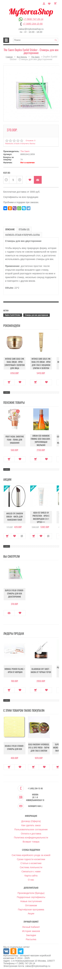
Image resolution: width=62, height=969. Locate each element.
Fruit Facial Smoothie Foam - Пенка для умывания (15, 439)
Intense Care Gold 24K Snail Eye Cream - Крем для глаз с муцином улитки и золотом (41, 362)
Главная (9, 57)
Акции (31, 911)
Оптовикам (31, 903)
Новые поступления (31, 899)
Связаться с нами (31, 869)
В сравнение (21, 534)
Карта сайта (31, 873)
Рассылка (31, 937)
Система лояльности (31, 865)
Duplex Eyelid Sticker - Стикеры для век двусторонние (14, 593)
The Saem (35, 57)
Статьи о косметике (31, 861)
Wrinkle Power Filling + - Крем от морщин (14, 670)
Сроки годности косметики (31, 857)
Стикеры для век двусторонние (36, 313)
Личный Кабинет (31, 925)
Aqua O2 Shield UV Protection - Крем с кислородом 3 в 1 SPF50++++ (41, 515)
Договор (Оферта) (31, 819)
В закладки (30, 179)
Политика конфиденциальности (31, 835)
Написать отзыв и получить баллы (19, 143)
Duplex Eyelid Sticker (12, 313)
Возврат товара (31, 840)
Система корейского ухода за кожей (31, 853)
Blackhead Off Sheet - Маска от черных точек (41, 670)
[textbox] (35, 40)
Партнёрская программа (31, 907)
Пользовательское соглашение (31, 827)
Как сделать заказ (31, 823)
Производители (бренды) (31, 891)
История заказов (31, 929)
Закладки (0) (50, 3)
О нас (31, 877)
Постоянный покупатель (45, 3)
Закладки (31, 933)
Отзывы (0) (21, 228)
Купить (9, 380)
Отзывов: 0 (30, 140)
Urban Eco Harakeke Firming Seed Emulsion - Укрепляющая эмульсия (41, 438)
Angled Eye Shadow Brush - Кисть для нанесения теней (15, 516)
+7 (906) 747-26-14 (33, 19)
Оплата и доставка (31, 831)
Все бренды (22, 57)
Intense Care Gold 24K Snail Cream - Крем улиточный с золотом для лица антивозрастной (14, 363)
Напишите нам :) (35, 804)
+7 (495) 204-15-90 (32, 23)
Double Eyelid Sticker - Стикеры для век (14, 747)
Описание (9, 228)
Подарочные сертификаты (31, 895)
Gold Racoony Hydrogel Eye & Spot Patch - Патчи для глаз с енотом (38, 747)
